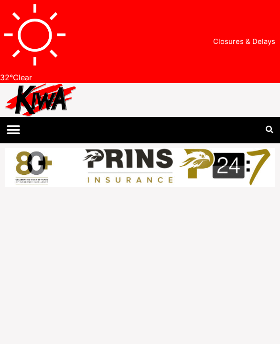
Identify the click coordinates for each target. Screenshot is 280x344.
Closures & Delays (244, 41)
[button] (13, 130)
